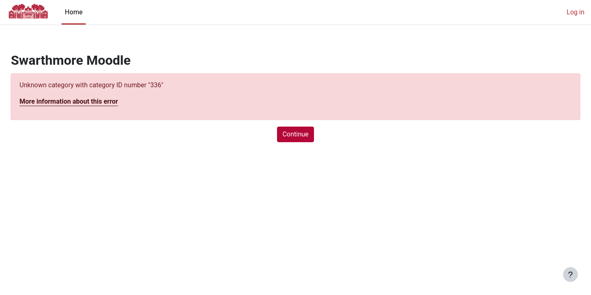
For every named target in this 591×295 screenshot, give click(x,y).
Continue (295, 134)
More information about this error (87, 101)
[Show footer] (570, 274)
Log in (575, 12)
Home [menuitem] (73, 12)
